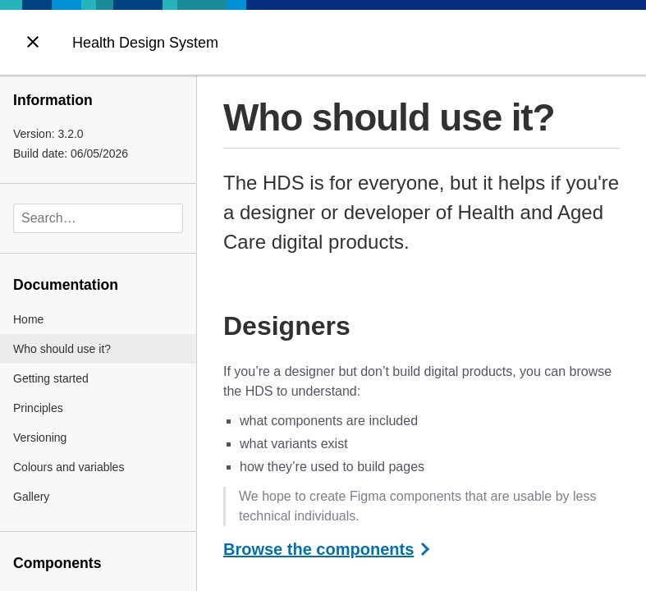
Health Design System (145, 42)
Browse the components (318, 549)
